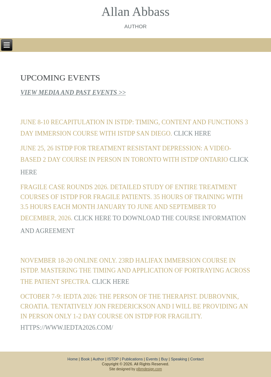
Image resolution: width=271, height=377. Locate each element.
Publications (132, 359)
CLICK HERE (192, 133)
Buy (164, 359)
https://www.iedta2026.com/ (66, 327)
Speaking (179, 359)
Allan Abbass (136, 12)
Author (98, 359)
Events (152, 359)
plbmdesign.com (149, 369)
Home (72, 359)
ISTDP (113, 359)
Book (85, 359)
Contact (197, 359)
